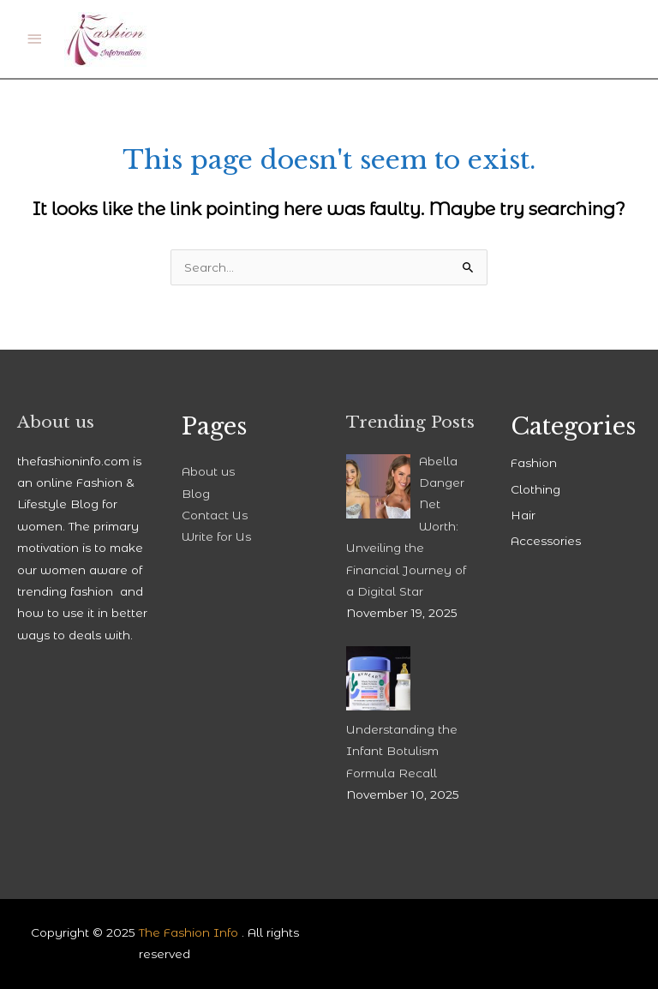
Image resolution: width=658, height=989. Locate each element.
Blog (196, 493)
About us (208, 471)
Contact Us (215, 515)
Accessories (546, 541)
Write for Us (216, 536)
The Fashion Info (188, 932)
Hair (523, 515)
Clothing (535, 489)
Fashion (534, 463)
